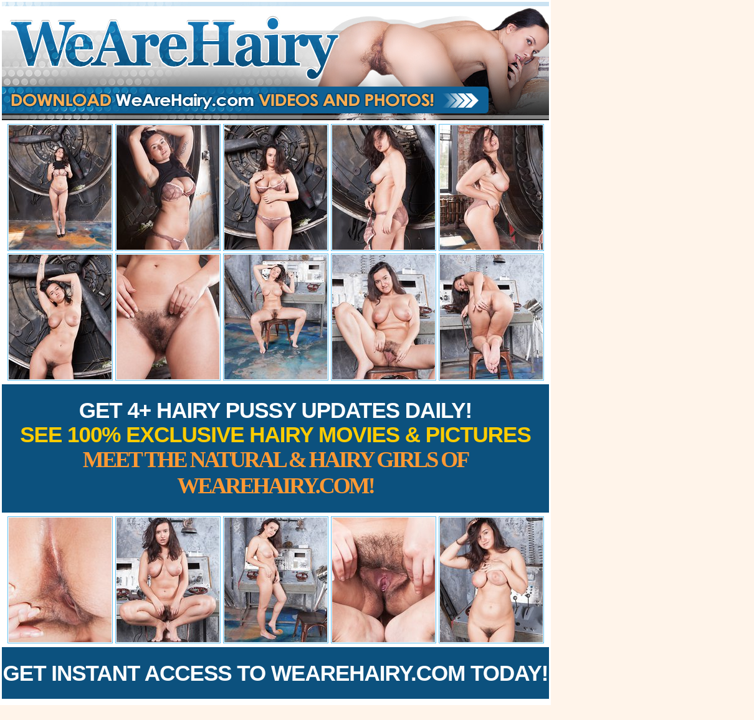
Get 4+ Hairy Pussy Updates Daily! (275, 448)
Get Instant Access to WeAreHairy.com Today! (275, 673)
